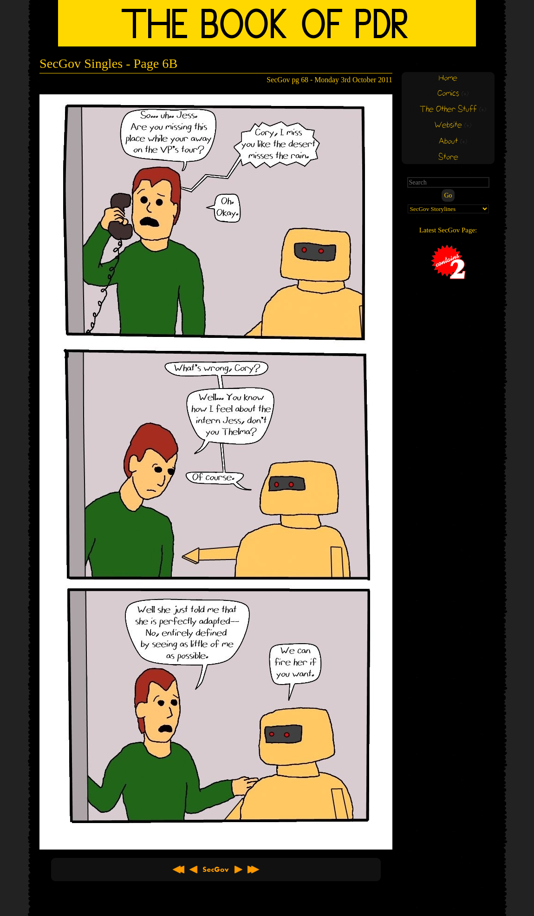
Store (448, 157)
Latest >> (253, 869)
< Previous (193, 869)
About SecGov (216, 869)
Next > (238, 869)
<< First (178, 869)
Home (448, 78)
